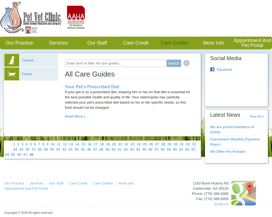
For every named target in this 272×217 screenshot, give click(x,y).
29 (169, 144)
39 (46, 149)
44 (77, 149)
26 (151, 144)
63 (193, 149)
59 (169, 149)
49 (107, 149)
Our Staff (97, 43)
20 (114, 144)
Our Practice (19, 43)
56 (150, 149)
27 (157, 144)
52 (126, 149)
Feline (18, 74)
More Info (213, 43)
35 (21, 149)
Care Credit (136, 43)
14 (77, 144)
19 (108, 144)
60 (175, 149)
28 (163, 144)
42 (64, 149)
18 (102, 144)
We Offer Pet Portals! (228, 151)
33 (194, 144)
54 (138, 149)
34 (15, 149)
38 (40, 149)
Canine (19, 60)
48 (101, 149)
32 (188, 144)
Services (58, 43)
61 (181, 149)
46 (89, 149)
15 (83, 144)
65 (13, 155)
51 (119, 149)
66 (19, 155)
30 (175, 144)
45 (83, 149)
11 (59, 144)
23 (132, 144)
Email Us (221, 204)
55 (144, 149)
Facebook (224, 70)
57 (156, 149)
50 (113, 149)
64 (7, 155)
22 (126, 144)
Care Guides (175, 43)
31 (182, 144)
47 (95, 149)
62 (187, 149)
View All (255, 116)
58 (162, 149)
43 (70, 149)
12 (65, 144)
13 (71, 144)
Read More (74, 116)
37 (33, 149)
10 (52, 144)
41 (58, 149)
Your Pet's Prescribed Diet (92, 86)
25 (145, 144)
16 (89, 144)
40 (52, 149)
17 (95, 144)
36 (27, 149)
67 (25, 155)
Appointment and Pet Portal (252, 43)
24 (139, 144)
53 (132, 149)
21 (120, 144)
